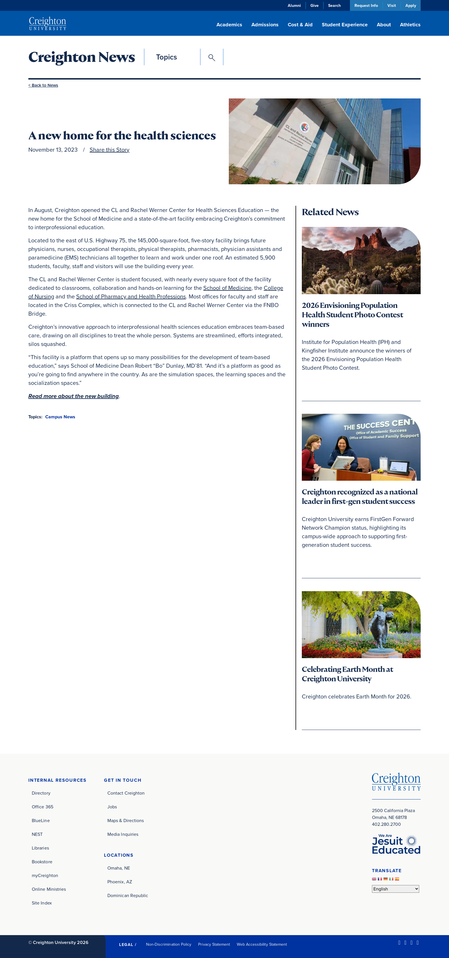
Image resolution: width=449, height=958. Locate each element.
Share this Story (109, 149)
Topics (166, 57)
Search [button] (334, 5)
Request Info (366, 5)
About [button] (384, 24)
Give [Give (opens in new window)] (314, 5)
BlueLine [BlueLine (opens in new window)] (41, 820)
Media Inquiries (122, 834)
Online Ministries (49, 889)
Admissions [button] (265, 24)
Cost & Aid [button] (300, 24)
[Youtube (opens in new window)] (418, 942)
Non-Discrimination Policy (169, 944)
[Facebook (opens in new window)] (405, 942)
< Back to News (43, 85)
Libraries (40, 848)
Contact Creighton (126, 793)
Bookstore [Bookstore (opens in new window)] (42, 861)
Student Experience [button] (345, 24)
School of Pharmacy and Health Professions (131, 296)
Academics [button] (229, 24)
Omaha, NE (118, 868)
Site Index (42, 903)
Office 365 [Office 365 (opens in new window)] (42, 806)
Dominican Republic (127, 895)
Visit (391, 5)
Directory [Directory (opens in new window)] (41, 793)
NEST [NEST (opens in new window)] (37, 834)
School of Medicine (227, 288)
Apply (410, 5)
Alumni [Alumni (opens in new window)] (294, 5)
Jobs (112, 806)
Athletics (410, 24)
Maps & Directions (125, 820)
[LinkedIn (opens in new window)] (399, 942)
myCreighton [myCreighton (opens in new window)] (45, 875)
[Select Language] (395, 889)
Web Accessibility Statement (262, 944)
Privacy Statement (214, 944)
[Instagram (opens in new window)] (411, 942)
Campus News (60, 416)
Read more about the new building (73, 396)
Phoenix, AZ (119, 881)
